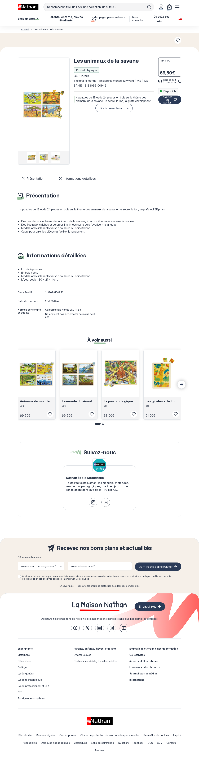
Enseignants (25, 648)
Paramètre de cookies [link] (156, 735)
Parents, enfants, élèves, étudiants (95, 648)
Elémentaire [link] (24, 661)
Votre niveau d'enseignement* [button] (38, 566)
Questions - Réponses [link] (131, 742)
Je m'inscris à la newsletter (156, 566)
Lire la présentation (111, 108)
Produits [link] (99, 750)
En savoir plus (67, 586)
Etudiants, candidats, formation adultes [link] (95, 661)
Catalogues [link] (80, 742)
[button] (43, 104)
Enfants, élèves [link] (82, 654)
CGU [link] (150, 742)
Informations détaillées (77, 178)
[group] (31, 157)
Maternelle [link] (24, 654)
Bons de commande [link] (102, 742)
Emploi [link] (177, 735)
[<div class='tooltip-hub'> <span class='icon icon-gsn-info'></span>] (179, 81)
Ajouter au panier (167, 100)
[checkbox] (19, 576)
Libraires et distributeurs (144, 667)
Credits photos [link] (67, 735)
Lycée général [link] (26, 673)
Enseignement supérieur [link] (31, 698)
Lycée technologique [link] (30, 679)
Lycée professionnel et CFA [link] (33, 685)
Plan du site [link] (25, 735)
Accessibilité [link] (30, 742)
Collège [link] (22, 667)
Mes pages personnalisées (109, 19)
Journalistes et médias (143, 673)
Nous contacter (137, 19)
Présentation (33, 178)
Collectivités (137, 654)
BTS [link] (20, 692)
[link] (93, 502)
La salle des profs (167, 18)
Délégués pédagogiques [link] (55, 742)
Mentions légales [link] (45, 735)
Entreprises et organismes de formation (153, 648)
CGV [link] (159, 742)
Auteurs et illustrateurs (143, 661)
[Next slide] (181, 384)
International (137, 679)
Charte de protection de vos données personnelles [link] (109, 735)
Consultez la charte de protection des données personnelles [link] (108, 586)
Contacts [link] (171, 742)
